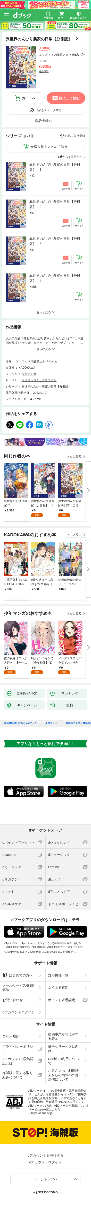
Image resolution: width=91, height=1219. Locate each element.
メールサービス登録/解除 (18, 987)
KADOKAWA (27, 367)
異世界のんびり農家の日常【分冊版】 (46, 386)
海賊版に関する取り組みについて (17, 1075)
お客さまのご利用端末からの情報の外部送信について (63, 1075)
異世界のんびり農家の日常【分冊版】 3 (54, 241)
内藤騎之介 (61, 55)
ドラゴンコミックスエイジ (39, 380)
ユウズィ (44, 55)
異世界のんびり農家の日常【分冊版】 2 (54, 204)
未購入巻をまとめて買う (49, 147)
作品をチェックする (48, 110)
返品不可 (44, 71)
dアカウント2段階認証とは (17, 1061)
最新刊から (78, 156)
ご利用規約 (10, 1036)
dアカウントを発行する (46, 1155)
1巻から (63, 156)
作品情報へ (43, 121)
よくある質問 (58, 988)
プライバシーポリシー (17, 1049)
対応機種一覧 (58, 975)
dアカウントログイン (18, 1012)
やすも (53, 361)
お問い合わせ (12, 1000)
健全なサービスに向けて (63, 1049)
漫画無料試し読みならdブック (20, 723)
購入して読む (69, 98)
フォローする (82, 54)
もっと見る (74, 456)
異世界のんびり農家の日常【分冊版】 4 (54, 278)
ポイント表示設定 (61, 1000)
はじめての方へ (17, 975)
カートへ (28, 98)
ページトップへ (46, 1179)
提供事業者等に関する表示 (63, 1036)
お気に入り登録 (75, 135)
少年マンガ (29, 374)
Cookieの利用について (63, 1061)
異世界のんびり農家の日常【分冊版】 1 (54, 167)
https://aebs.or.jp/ (42, 1113)
